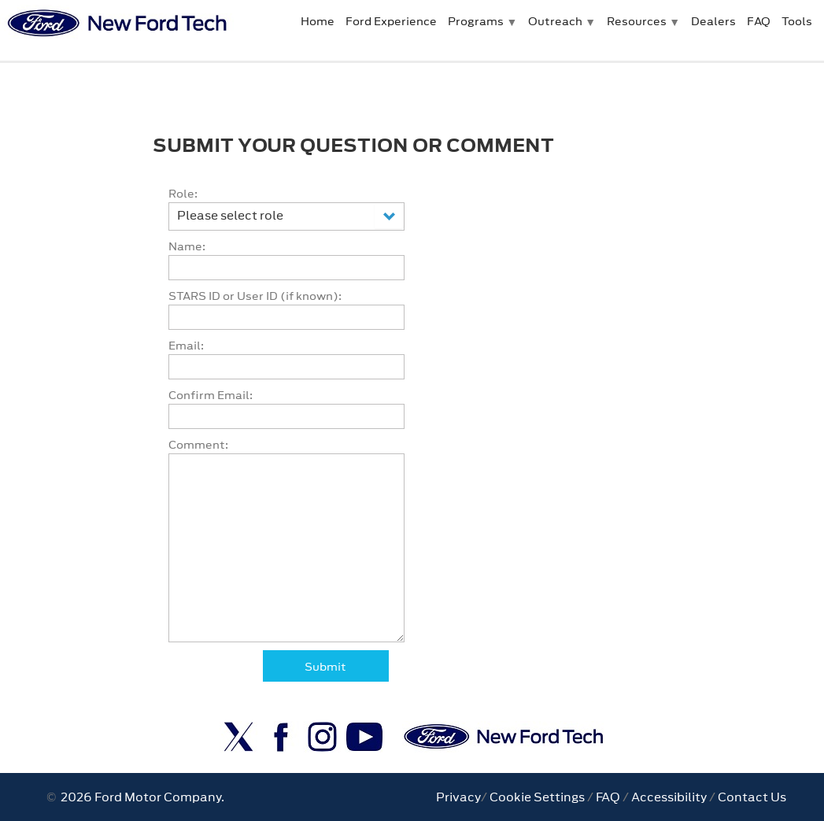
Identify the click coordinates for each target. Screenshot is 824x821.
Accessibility (669, 797)
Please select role (230, 215)
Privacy (458, 797)
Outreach (555, 21)
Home (317, 21)
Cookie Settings (537, 797)
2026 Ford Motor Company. (140, 797)
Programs (476, 21)
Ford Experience (391, 21)
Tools (797, 21)
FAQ (758, 21)
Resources (637, 21)
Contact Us (752, 797)
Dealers (713, 21)
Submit (325, 667)
